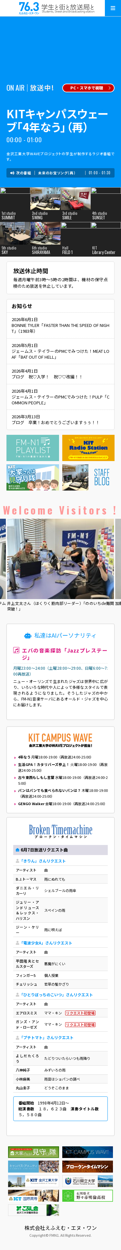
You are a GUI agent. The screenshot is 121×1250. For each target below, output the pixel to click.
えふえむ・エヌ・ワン (60, 8)
